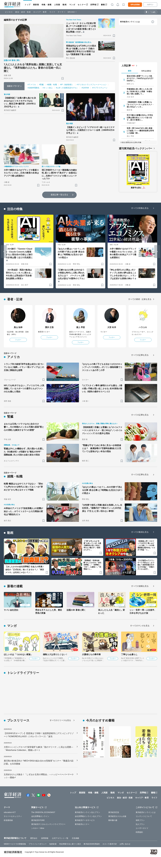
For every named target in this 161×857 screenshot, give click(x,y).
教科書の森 (112, 820)
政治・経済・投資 (23, 12)
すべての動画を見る (140, 532)
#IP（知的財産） (67, 85)
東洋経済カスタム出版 (117, 816)
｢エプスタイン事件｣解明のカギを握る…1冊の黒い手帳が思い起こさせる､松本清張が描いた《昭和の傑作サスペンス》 (102, 388)
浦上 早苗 (80, 327)
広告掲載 (75, 838)
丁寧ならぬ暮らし (129, 654)
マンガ (72, 5)
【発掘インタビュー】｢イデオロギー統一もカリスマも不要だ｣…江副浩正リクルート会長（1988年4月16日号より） (90, 130)
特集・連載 (47, 5)
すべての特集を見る (140, 208)
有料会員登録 (135, 5)
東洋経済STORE (38, 820)
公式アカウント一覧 (60, 838)
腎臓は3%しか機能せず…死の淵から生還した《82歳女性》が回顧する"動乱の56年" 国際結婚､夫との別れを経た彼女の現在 (24, 452)
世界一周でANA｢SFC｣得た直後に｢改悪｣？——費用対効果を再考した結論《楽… (140, 130)
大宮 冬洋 (111, 327)
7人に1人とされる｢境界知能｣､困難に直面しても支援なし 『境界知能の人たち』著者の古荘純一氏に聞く (33, 67)
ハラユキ (143, 327)
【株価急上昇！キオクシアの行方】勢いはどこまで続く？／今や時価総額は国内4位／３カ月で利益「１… (146, 545)
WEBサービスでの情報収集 (15, 844)
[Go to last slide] (4, 251)
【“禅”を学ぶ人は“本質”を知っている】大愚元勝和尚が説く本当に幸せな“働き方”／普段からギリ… (92, 545)
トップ (28, 5)
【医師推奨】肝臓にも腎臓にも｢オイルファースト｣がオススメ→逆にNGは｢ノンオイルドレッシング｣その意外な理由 (102, 430)
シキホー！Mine (37, 828)
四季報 (93, 5)
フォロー (18, 340)
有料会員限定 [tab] (146, 71)
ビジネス (9, 12)
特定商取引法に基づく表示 (70, 844)
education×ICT (10, 812)
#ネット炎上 (48, 88)
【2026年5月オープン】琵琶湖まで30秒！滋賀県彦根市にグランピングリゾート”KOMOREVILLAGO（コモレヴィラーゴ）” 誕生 (39, 734)
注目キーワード (13, 86)
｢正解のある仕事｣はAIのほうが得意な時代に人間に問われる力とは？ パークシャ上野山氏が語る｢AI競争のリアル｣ (71, 274)
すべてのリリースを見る (60, 720)
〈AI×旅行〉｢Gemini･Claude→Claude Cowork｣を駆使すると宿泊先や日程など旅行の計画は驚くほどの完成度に (19, 253)
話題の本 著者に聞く (76, 610)
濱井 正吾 (49, 327)
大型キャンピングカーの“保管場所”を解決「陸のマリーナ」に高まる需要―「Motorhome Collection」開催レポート (38, 748)
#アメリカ (32, 85)
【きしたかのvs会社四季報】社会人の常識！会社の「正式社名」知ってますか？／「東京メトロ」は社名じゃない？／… (24, 569)
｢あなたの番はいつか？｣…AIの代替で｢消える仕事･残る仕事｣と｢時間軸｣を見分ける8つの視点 (71, 253)
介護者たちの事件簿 (91, 654)
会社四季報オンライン (40, 816)
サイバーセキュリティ (13, 816)
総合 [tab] (129, 71)
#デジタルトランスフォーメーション (92, 85)
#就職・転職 (52, 85)
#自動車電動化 (33, 88)
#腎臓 (41, 85)
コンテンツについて (144, 816)
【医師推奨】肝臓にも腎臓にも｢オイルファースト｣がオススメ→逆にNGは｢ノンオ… (140, 104)
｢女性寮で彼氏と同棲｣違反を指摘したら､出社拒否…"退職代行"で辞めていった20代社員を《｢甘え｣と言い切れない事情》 (102, 508)
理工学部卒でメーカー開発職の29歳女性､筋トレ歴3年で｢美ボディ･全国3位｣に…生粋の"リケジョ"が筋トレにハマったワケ (59, 174)
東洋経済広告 (113, 812)
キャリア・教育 (40, 12)
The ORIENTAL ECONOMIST (43, 812)
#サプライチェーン (100, 88)
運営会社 (33, 838)
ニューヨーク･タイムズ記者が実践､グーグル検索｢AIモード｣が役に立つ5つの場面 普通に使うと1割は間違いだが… (81, 27)
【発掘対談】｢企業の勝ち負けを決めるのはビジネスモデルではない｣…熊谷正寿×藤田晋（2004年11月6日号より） (20, 102)
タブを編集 (152, 12)
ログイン (150, 5)
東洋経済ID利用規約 (92, 844)
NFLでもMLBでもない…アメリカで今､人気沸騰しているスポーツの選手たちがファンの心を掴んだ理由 (24, 388)
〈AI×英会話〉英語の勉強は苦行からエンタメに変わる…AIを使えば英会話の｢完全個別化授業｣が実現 (19, 274)
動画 (65, 5)
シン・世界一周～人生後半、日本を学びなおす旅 (143, 611)
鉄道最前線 (8, 820)
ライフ (52, 12)
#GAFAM (85, 88)
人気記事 (126, 65)
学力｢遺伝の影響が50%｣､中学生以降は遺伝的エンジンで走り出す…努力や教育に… (140, 117)
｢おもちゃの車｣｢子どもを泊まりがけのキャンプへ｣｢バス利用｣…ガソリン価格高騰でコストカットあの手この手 (102, 367)
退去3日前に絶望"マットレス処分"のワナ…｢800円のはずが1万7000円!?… (140, 78)
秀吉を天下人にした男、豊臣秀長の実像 (48, 611)
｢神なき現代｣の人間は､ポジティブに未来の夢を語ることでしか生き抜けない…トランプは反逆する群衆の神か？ (123, 274)
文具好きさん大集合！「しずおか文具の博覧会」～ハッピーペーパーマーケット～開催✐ (39, 776)
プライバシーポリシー (38, 844)
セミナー (82, 5)
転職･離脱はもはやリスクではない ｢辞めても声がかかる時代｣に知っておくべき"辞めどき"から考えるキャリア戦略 (23, 487)
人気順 (57, 5)
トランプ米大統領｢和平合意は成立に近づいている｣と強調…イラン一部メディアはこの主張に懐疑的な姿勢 (24, 367)
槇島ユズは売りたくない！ (55, 654)
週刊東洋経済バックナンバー (135, 148)
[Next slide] (157, 251)
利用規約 (139, 832)
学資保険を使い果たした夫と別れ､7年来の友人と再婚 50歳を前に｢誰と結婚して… (139, 91)
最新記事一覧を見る (59, 195)
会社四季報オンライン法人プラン (88, 816)
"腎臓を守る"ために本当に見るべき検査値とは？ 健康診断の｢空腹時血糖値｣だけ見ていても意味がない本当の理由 (101, 448)
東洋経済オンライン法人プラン (87, 812)
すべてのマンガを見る (140, 626)
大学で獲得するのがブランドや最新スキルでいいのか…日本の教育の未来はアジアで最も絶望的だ (21, 173)
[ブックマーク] (63, 78)
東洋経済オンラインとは (130, 22)
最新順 (36, 5)
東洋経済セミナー (82, 824)
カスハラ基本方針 (109, 844)
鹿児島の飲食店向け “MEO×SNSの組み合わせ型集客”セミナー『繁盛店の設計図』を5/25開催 (39, 762)
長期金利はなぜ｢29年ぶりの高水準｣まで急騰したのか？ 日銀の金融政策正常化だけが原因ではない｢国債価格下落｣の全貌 (81, 50)
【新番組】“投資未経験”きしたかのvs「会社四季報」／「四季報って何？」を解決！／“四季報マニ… (92, 564)
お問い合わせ (125, 844)
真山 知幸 (18, 327)
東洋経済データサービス (85, 820)
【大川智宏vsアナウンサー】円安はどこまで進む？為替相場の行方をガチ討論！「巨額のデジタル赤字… (145, 564)
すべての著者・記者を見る (139, 299)
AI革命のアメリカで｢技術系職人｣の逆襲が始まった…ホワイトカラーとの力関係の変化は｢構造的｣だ (23, 511)
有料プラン (140, 820)
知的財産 (52, 844)
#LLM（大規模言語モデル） (67, 88)
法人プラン (140, 824)
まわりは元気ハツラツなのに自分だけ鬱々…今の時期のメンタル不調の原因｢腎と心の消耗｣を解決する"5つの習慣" (24, 427)
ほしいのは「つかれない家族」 (18, 654)
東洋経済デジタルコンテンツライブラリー (48, 824)
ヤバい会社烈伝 (11, 610)
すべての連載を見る (140, 586)
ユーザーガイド (142, 828)
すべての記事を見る (140, 355)
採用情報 (44, 838)
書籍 (103, 5)
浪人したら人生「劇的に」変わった (111, 611)
